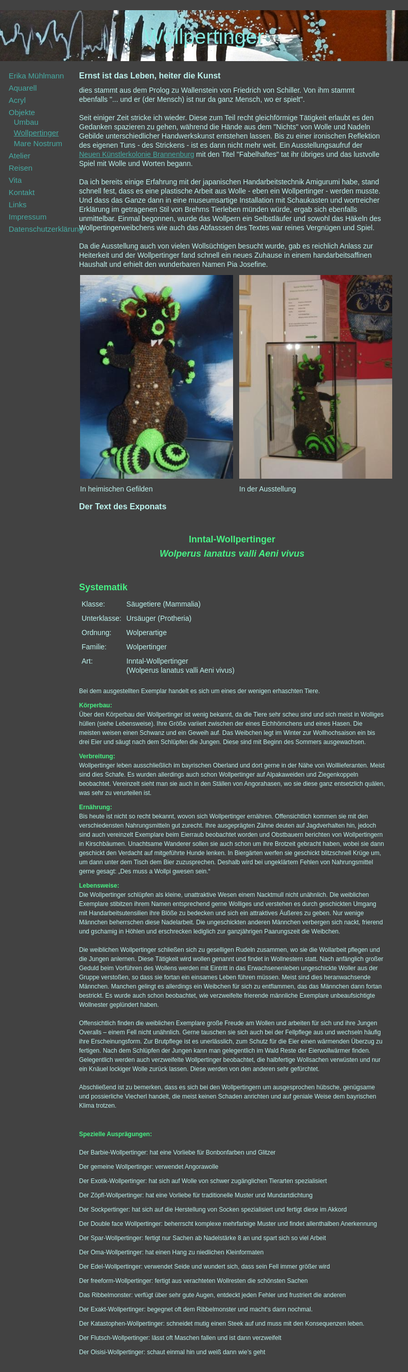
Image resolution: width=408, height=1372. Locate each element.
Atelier (20, 155)
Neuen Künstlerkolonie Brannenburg (136, 154)
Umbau (26, 122)
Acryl (17, 100)
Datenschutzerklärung (46, 229)
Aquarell (23, 88)
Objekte (22, 112)
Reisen (21, 167)
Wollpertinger (36, 132)
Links (18, 204)
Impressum (27, 216)
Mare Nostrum (38, 143)
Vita (15, 180)
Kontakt (22, 192)
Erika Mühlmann (36, 75)
